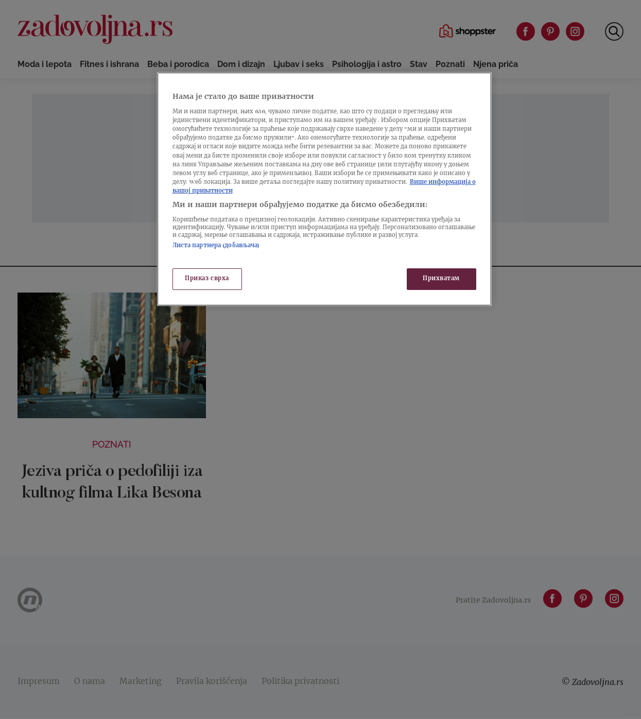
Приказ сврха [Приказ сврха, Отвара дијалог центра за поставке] (207, 279)
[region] (324, 189)
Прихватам (441, 279)
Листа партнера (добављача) (216, 246)
